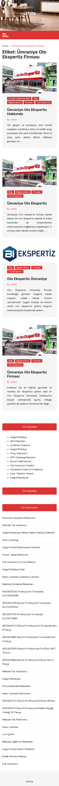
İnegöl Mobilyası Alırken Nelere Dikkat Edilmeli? (28, 532)
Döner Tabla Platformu (15, 554)
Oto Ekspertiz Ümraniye (27, 279)
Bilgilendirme (15, 102)
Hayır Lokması (10, 727)
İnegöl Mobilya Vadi (13, 569)
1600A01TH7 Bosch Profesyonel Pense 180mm (28, 700)
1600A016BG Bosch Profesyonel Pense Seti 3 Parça (27, 662)
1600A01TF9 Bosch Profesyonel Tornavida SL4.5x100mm (26, 605)
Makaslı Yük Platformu (14, 719)
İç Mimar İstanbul (20, 445)
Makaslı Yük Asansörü (14, 671)
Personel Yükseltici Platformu (18, 518)
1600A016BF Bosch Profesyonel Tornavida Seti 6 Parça (28, 639)
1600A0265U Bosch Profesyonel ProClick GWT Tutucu (29, 650)
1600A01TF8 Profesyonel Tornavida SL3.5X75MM (22, 616)
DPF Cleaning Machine (22, 457)
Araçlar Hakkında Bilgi (19, 98)
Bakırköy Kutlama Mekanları (17, 584)
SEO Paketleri (17, 441)
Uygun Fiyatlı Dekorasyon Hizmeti (21, 547)
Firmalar (29, 102)
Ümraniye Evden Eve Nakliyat (26, 469)
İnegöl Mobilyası (19, 477)
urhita (14, 119)
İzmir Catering (10, 540)
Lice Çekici (8, 734)
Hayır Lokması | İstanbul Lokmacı (20, 577)
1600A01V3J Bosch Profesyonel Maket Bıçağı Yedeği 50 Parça (27, 710)
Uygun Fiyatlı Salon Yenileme (18, 749)
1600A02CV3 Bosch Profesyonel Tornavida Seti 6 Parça (29, 627)
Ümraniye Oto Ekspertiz (27, 203)
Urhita (30, 13)
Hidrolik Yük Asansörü (14, 525)
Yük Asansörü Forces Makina (18, 562)
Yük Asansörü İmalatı (22, 465)
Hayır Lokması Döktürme (16, 693)
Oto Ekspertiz (43, 102)
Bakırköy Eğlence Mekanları (17, 741)
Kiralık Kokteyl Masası (14, 756)
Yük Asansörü (10, 763)
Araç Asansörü (18, 453)
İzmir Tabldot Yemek (21, 473)
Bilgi (36, 98)
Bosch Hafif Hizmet (20, 461)
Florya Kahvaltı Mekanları (16, 686)
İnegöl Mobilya (18, 437)
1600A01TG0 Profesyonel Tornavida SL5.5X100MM (22, 593)
